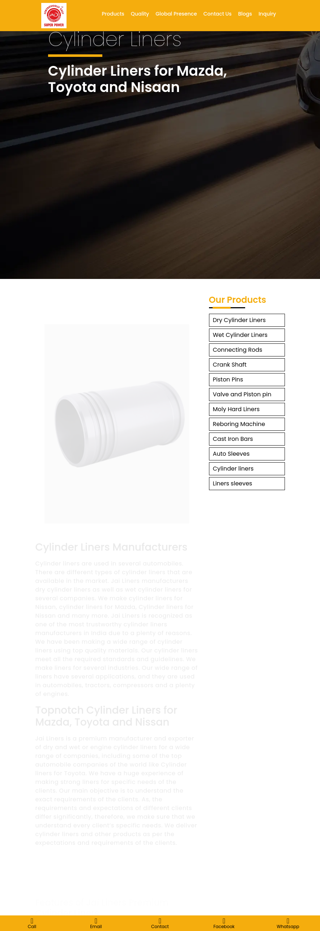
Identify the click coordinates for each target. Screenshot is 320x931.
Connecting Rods (238, 350)
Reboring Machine (239, 424)
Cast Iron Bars (233, 439)
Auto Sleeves (231, 454)
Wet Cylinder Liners (240, 335)
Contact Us (218, 13)
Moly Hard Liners (236, 409)
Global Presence (176, 13)
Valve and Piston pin (242, 394)
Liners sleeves (232, 483)
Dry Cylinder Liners (239, 320)
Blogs (245, 13)
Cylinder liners (233, 468)
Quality (140, 13)
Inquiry (267, 13)
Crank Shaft (230, 364)
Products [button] (113, 13)
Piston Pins (228, 379)
